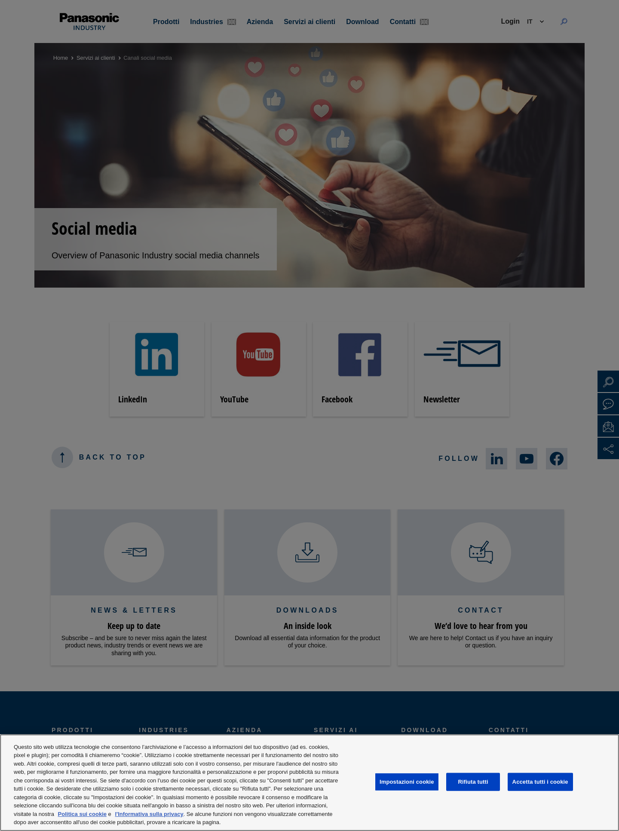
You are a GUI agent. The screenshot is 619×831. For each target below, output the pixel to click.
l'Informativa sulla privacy (149, 814)
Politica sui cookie (82, 814)
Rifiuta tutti (473, 782)
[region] (309, 782)
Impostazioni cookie (407, 782)
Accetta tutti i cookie (540, 782)
